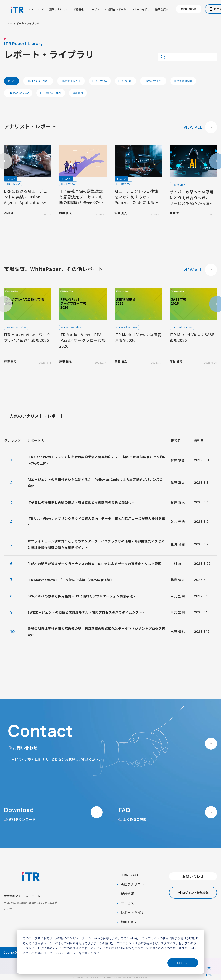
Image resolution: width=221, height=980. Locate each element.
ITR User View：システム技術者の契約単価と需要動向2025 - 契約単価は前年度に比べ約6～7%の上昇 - (96, 460)
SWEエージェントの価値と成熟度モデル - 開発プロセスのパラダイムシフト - (86, 612)
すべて (12, 81)
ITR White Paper (50, 93)
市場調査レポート (115, 9)
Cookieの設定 (13, 952)
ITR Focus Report (38, 81)
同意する (182, 962)
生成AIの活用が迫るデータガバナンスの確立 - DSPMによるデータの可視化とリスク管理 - (96, 563)
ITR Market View (18, 93)
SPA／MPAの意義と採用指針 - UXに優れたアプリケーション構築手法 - (81, 596)
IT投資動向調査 (183, 81)
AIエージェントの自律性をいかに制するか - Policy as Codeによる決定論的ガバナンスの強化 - (95, 482)
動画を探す (161, 9)
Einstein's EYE (153, 81)
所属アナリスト (58, 9)
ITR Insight (125, 81)
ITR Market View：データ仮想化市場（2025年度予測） (71, 579)
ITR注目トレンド (71, 81)
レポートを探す (140, 9)
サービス (94, 9)
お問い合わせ (188, 9)
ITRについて (36, 9)
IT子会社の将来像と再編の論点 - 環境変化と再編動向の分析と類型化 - (81, 502)
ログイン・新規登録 (195, 893)
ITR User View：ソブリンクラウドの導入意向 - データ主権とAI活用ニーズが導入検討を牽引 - (96, 521)
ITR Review (99, 81)
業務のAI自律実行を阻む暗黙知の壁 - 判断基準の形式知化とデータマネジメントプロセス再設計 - (96, 631)
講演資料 (78, 93)
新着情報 (78, 9)
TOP (6, 23)
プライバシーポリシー (64, 953)
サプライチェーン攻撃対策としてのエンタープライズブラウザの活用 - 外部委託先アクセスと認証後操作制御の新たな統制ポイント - (96, 544)
